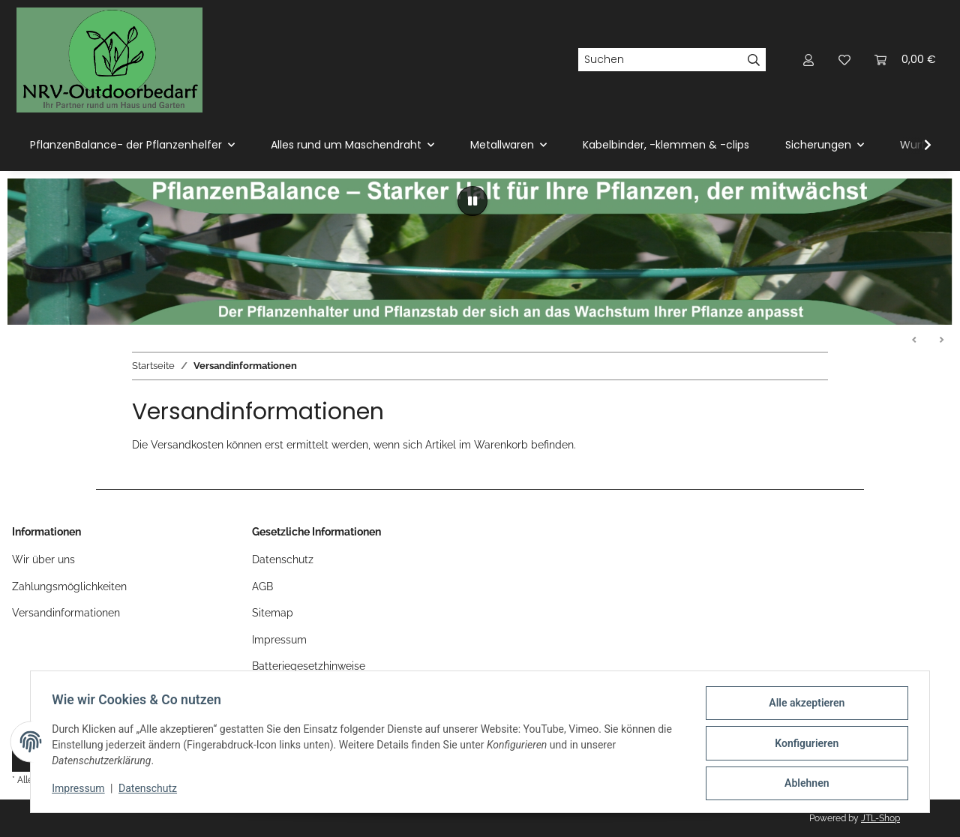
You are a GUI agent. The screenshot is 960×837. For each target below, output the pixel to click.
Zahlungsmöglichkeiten (69, 586)
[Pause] (473, 201)
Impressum (81, 790)
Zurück (915, 340)
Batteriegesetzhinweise (308, 666)
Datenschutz (151, 790)
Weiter (941, 340)
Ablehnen (804, 784)
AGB (262, 586)
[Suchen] (660, 60)
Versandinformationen (66, 613)
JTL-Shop (880, 818)
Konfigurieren (804, 745)
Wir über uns (43, 560)
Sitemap (272, 613)
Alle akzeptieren (804, 706)
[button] (808, 60)
